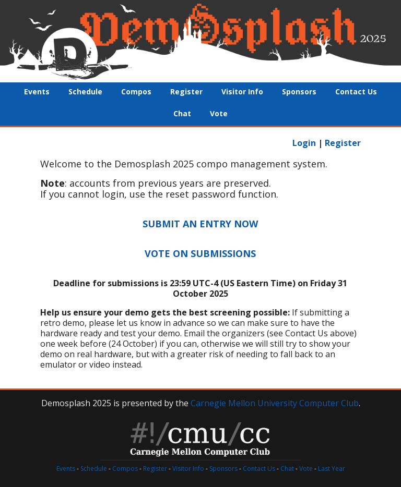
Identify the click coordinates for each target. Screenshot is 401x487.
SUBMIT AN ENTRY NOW (200, 223)
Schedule (85, 91)
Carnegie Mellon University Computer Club (275, 403)
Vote (219, 113)
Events (37, 91)
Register (186, 91)
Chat (182, 113)
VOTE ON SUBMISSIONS (200, 253)
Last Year (331, 468)
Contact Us (356, 91)
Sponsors (299, 91)
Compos (136, 91)
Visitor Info (242, 91)
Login (304, 143)
